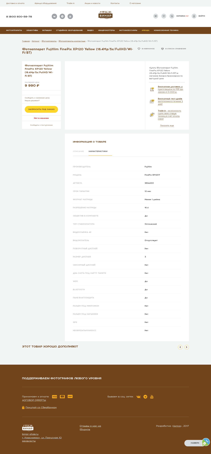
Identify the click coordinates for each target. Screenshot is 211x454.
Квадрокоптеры (106, 30)
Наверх (195, 443)
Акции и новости (92, 3)
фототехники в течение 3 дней (170, 101)
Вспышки (47, 30)
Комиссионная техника (166, 30)
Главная (26, 41)
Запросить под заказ (41, 109)
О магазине (135, 3)
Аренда (145, 30)
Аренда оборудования (45, 3)
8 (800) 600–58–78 (19, 16)
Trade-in (71, 3)
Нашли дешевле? (32, 100)
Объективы (32, 30)
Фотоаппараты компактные (72, 41)
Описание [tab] (79, 151)
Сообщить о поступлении (41, 125)
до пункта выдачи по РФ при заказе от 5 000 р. (170, 89)
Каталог (36, 41)
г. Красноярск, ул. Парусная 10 (42, 436)
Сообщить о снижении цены (37, 98)
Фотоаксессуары (128, 30)
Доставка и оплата (15, 3)
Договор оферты (34, 399)
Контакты (114, 3)
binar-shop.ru (30, 433)
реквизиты (29, 440)
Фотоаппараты (14, 30)
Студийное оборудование (69, 30)
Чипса (177, 425)
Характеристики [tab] (101, 151)
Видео (90, 30)
